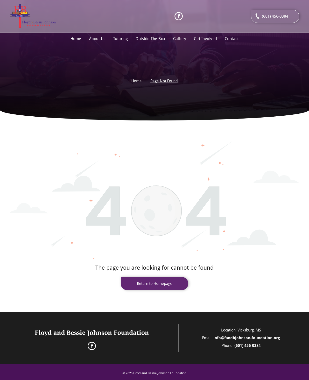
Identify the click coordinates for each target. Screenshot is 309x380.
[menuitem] (76, 39)
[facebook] (179, 16)
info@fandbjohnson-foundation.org (246, 338)
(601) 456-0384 (247, 345)
